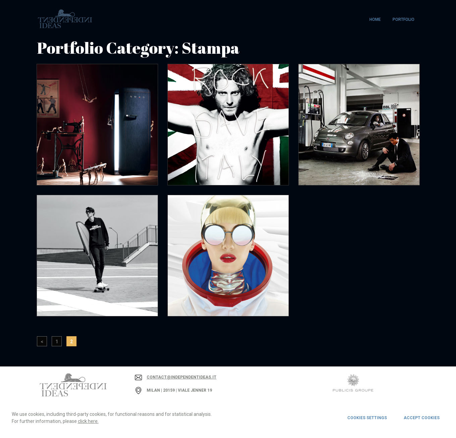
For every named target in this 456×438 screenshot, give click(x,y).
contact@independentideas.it (181, 377)
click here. (88, 421)
